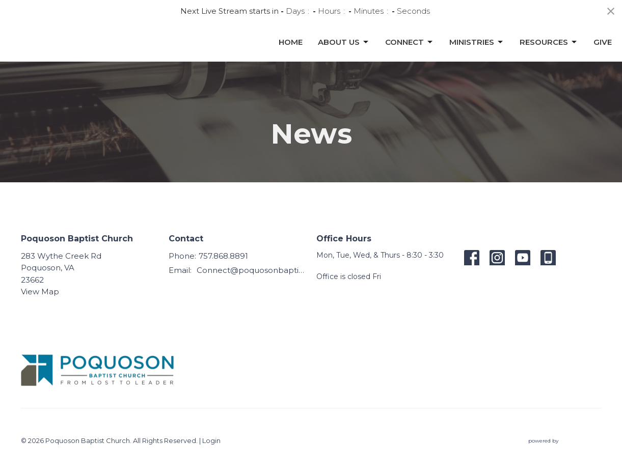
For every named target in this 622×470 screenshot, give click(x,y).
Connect (409, 55)
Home (291, 55)
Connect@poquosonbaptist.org (251, 270)
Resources (549, 55)
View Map (40, 291)
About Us (344, 55)
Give (602, 55)
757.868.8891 (223, 256)
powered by (565, 440)
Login (211, 441)
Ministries (476, 55)
